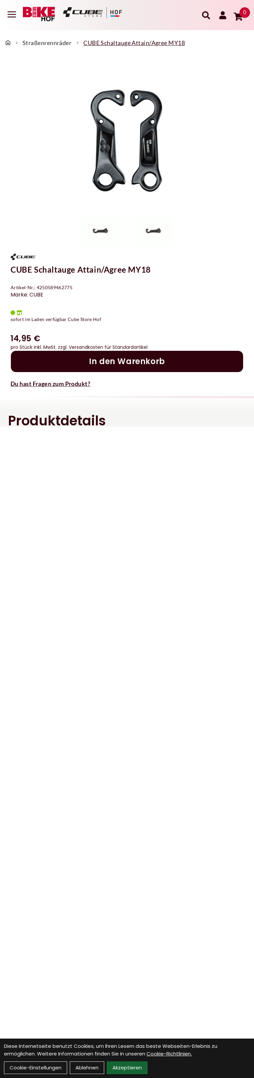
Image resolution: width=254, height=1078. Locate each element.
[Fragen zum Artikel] (127, 383)
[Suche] (206, 15)
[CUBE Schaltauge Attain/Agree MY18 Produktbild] (127, 137)
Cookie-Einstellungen (36, 1067)
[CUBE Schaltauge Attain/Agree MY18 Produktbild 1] (100, 231)
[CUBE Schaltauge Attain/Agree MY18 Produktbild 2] (153, 231)
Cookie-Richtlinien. (169, 1053)
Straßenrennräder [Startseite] (46, 42)
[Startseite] (8, 42)
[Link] (12, 14)
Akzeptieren (127, 1067)
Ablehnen (87, 1067)
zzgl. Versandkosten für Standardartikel (103, 347)
